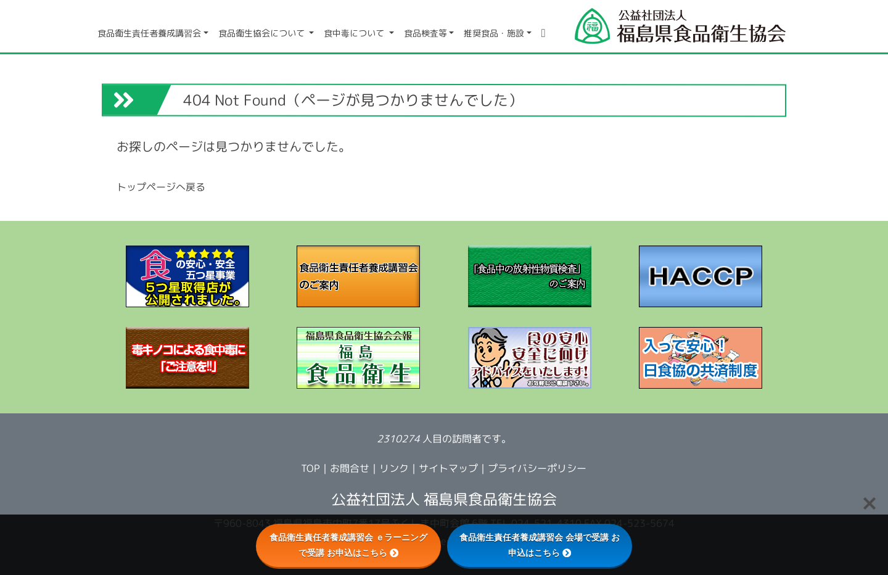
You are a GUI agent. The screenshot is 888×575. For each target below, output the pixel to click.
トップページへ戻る (161, 186)
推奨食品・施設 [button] (494, 33)
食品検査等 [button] (425, 33)
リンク (394, 468)
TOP (310, 468)
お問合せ (349, 468)
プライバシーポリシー (537, 468)
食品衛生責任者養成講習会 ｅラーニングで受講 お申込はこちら (348, 545)
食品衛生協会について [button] (262, 33)
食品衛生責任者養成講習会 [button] (149, 33)
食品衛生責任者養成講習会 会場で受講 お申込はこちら (539, 545)
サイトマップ (448, 468)
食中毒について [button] (355, 33)
